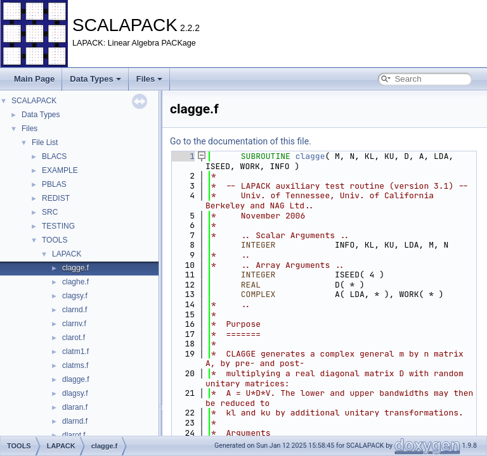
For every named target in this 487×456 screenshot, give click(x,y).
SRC (50, 212)
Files (149, 79)
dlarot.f (74, 435)
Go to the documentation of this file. (240, 141)
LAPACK (66, 254)
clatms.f (75, 365)
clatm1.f (75, 351)
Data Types (95, 79)
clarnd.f (74, 309)
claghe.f (75, 281)
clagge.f (75, 267)
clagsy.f (75, 295)
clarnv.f (74, 323)
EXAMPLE (60, 170)
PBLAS (54, 184)
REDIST (56, 198)
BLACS (54, 156)
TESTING (58, 226)
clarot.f (73, 337)
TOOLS (54, 240)
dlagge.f (75, 379)
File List (45, 142)
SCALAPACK (33, 100)
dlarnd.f (75, 421)
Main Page (34, 79)
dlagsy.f (75, 393)
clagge (310, 156)
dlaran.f (75, 407)
